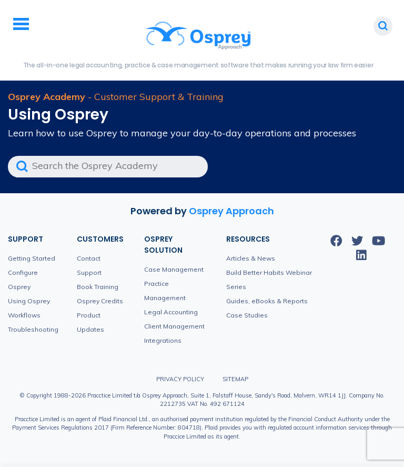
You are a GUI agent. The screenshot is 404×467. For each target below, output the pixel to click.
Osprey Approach (231, 210)
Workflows (24, 315)
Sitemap (235, 379)
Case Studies (247, 315)
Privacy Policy (180, 379)
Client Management (174, 326)
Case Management (174, 269)
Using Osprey (29, 301)
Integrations (162, 340)
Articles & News (250, 258)
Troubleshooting (33, 329)
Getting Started (31, 258)
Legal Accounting (171, 312)
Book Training (97, 287)
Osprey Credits (100, 301)
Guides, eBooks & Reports (267, 301)
